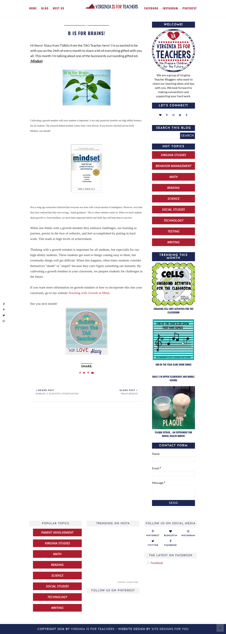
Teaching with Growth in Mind (88, 293)
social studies (173, 209)
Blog (44, 8)
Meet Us (58, 8)
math (173, 177)
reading (173, 188)
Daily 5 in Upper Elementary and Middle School (173, 378)
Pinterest (190, 8)
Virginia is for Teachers (92, 629)
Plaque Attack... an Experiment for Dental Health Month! (173, 434)
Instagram (170, 8)
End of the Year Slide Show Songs (173, 364)
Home (33, 8)
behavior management (173, 166)
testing (173, 231)
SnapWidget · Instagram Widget (127, 582)
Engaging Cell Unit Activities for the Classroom (173, 310)
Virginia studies (173, 155)
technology (173, 220)
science (173, 199)
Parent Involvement (57, 532)
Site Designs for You (170, 629)
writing (173, 242)
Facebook (151, 8)
